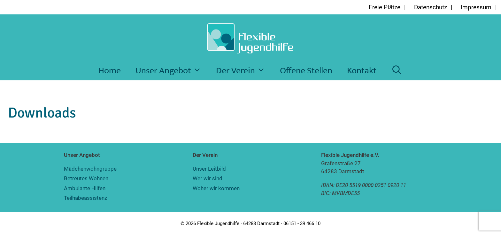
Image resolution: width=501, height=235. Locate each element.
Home (109, 70)
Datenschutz (430, 7)
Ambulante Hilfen (84, 188)
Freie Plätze (384, 7)
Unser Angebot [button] (172, 70)
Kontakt (361, 70)
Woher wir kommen (216, 188)
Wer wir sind (207, 178)
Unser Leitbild (209, 169)
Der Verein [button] (244, 70)
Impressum (476, 7)
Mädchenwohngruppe (90, 169)
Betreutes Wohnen (86, 178)
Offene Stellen (306, 70)
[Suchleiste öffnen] (397, 70)
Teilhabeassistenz (85, 198)
